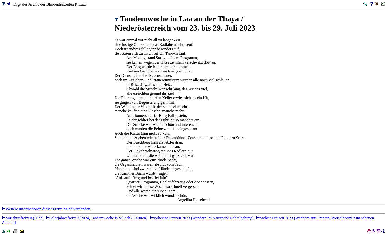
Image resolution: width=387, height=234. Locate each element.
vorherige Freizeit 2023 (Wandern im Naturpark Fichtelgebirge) (201, 218)
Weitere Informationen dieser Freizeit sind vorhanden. (46, 209)
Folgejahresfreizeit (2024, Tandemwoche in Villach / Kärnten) (96, 218)
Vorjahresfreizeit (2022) (22, 218)
